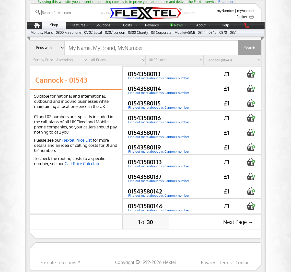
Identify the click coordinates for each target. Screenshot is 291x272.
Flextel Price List (77, 140)
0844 (202, 32)
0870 (223, 32)
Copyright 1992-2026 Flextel (145, 262)
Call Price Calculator (83, 163)
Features (78, 25)
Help (225, 25)
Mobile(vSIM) (185, 32)
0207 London (115, 32)
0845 (212, 32)
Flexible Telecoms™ (60, 262)
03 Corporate (161, 32)
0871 (233, 32)
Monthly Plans (42, 32)
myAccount (246, 11)
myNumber (225, 11)
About (201, 25)
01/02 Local (93, 32)
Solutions (103, 25)
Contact (243, 262)
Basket (245, 17)
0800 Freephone (68, 32)
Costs (127, 25)
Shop (54, 25)
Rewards (152, 25)
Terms (225, 262)
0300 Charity (138, 32)
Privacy (208, 262)
